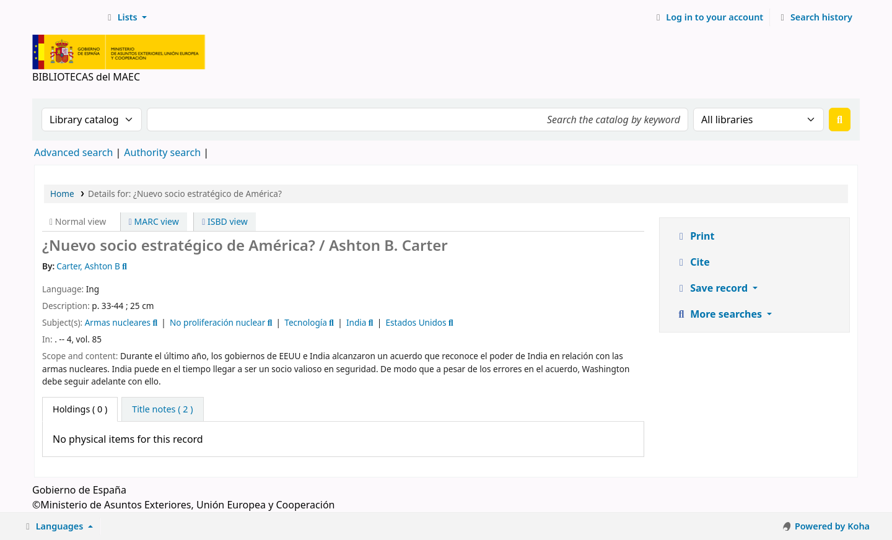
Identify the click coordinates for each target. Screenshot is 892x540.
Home (62, 193)
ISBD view (225, 221)
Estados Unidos (415, 322)
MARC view (154, 221)
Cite (692, 262)
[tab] (162, 409)
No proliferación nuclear (217, 322)
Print (694, 236)
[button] (125, 17)
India (356, 322)
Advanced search (73, 152)
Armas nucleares (118, 322)
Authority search (162, 152)
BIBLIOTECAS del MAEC (66, 17)
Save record (712, 288)
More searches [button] (719, 314)
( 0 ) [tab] (80, 409)
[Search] (839, 119)
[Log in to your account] (708, 17)
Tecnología (305, 322)
